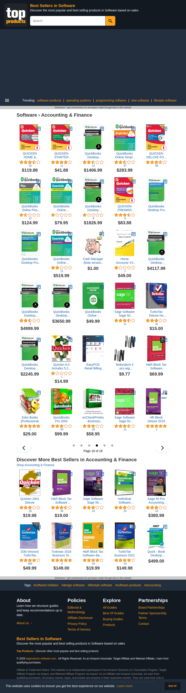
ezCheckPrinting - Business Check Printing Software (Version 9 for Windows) (93, 419)
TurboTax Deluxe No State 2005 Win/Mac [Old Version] (156, 313)
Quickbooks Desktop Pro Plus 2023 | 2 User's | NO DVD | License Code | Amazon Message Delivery (156, 208)
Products (109, 625)
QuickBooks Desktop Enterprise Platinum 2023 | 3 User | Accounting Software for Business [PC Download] (61, 313)
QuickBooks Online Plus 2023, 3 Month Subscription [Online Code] (30, 208)
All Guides (110, 607)
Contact (143, 623)
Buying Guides (113, 619)
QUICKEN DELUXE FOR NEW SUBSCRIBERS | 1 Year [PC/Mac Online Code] (156, 155)
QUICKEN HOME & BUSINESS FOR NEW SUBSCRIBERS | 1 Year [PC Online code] (29, 155)
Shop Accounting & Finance (35, 465)
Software (27, 115)
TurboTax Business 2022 (125, 553)
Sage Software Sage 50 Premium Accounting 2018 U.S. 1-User (93, 500)
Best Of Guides (113, 613)
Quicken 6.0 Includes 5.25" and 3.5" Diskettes (61, 366)
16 (97, 445)
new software (140, 100)
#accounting (152, 585)
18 (112, 445)
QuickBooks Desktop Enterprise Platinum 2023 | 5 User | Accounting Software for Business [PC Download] (30, 313)
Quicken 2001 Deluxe (29, 500)
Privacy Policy (77, 623)
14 (81, 445)
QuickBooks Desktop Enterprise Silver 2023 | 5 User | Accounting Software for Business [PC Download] (156, 261)
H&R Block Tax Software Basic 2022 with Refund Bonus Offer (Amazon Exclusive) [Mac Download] (93, 553)
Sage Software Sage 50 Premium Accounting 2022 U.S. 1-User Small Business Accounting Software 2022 (125, 313)
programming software (111, 100)
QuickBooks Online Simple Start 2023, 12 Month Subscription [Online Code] (124, 155)
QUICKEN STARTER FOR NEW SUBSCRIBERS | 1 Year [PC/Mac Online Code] (61, 155)
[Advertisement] (93, 62)
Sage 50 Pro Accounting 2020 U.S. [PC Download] (156, 500)
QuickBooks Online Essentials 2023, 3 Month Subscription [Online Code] (61, 208)
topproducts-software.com (41, 658)
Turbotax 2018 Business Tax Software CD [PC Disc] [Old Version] (61, 553)
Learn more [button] (125, 686)
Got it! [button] (172, 686)
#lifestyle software (100, 585)
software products (49, 100)
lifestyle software (165, 100)
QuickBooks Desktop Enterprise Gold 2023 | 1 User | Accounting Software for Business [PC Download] (93, 208)
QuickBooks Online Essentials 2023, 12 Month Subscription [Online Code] (61, 261)
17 (104, 445)
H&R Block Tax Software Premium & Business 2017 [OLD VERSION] (156, 366)
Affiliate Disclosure (80, 618)
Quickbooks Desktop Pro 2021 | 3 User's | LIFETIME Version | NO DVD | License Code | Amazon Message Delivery (29, 261)
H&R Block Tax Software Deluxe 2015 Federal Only (61, 500)
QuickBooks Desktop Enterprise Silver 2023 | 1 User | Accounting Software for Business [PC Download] (93, 155)
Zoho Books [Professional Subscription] (30, 419)
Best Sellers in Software (52, 6)
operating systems (78, 100)
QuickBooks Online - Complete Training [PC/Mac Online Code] (93, 313)
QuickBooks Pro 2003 (61, 419)
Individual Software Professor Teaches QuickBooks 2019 (124, 500)
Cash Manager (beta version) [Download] (93, 261)
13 (73, 445)
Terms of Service (79, 629)
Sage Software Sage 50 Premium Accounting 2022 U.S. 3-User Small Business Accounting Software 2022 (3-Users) (125, 419)
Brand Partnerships (151, 607)
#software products (128, 585)
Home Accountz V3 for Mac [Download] (124, 261)
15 (89, 445)
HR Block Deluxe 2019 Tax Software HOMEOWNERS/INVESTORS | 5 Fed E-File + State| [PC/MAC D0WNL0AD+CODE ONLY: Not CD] (156, 419)
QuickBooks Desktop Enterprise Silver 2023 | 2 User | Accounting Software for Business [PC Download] (30, 366)
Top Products (25, 651)
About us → (25, 623)
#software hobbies (45, 585)
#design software (73, 585)
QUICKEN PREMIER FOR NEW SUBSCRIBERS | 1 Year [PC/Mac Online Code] (124, 208)
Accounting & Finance (66, 115)
